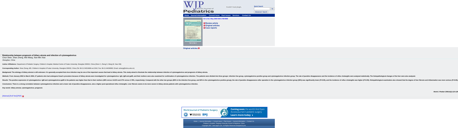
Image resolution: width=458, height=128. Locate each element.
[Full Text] (13, 96)
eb (245, 125)
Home (186, 15)
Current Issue (214, 15)
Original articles (212, 26)
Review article (211, 23)
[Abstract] (5, 96)
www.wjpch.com (217, 125)
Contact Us (246, 15)
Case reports (211, 28)
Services (235, 15)
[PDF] (19, 96)
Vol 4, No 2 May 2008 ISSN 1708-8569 (215, 19)
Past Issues (226, 15)
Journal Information (198, 15)
